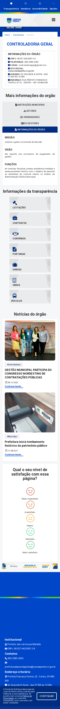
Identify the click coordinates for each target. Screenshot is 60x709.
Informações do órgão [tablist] (30, 129)
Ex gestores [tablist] (30, 123)
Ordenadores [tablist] (30, 117)
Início (7, 35)
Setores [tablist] (30, 111)
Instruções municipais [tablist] (30, 105)
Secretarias (18, 35)
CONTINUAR (47, 696)
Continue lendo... (14, 386)
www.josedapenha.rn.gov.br (21, 71)
